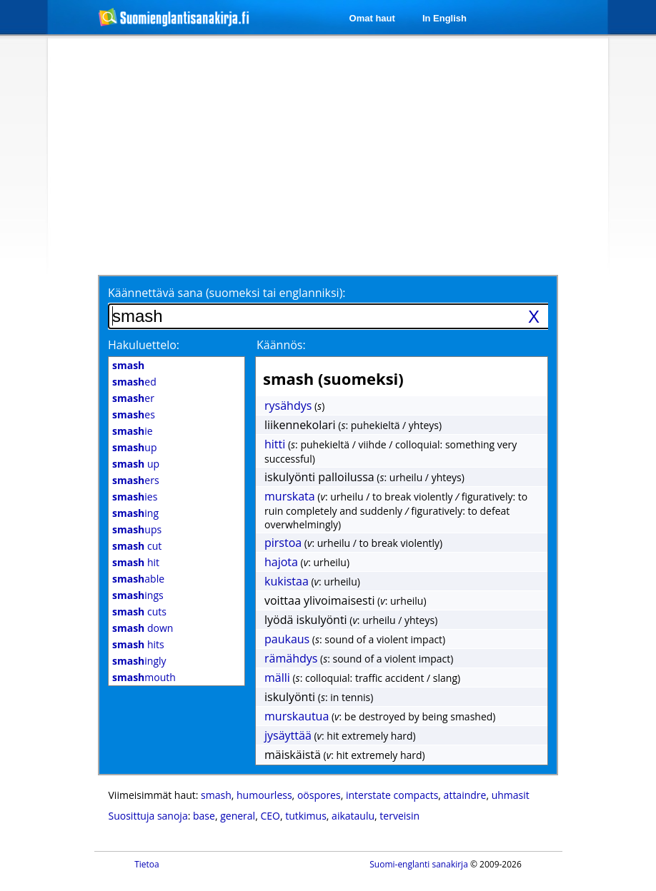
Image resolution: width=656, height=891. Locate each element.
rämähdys (290, 658)
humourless (264, 795)
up (134, 447)
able (138, 578)
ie (132, 431)
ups (136, 529)
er (133, 398)
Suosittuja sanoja (148, 815)
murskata (289, 496)
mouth (144, 677)
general (237, 815)
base (204, 815)
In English (444, 18)
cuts (139, 611)
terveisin (399, 815)
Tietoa (146, 864)
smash (216, 795)
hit (135, 562)
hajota (281, 562)
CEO (270, 815)
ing (135, 513)
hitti (274, 444)
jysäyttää (288, 735)
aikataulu (353, 815)
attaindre (465, 795)
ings (138, 595)
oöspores (319, 795)
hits (138, 644)
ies (134, 496)
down (142, 628)
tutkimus (306, 815)
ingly (139, 661)
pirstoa (283, 542)
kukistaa (286, 581)
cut (136, 546)
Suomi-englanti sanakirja (418, 864)
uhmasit (511, 795)
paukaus (286, 639)
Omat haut (372, 18)
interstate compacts (392, 795)
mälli (277, 677)
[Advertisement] (309, 155)
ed (134, 381)
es (133, 414)
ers (135, 480)
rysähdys (288, 405)
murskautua (296, 716)
